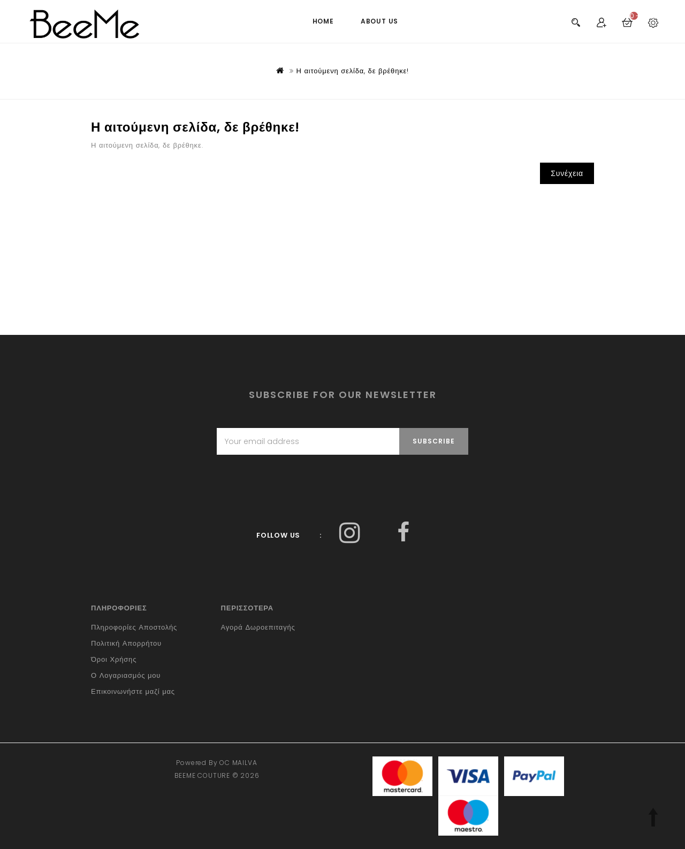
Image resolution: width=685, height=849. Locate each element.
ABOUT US (379, 21)
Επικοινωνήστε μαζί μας (133, 691)
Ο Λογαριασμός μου (126, 675)
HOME (323, 21)
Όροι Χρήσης (113, 659)
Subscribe (434, 441)
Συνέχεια (567, 173)
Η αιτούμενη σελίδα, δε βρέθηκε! (352, 71)
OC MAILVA (238, 762)
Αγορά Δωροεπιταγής (258, 627)
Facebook (349, 532)
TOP (653, 817)
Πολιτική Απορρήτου (126, 643)
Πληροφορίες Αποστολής (134, 627)
